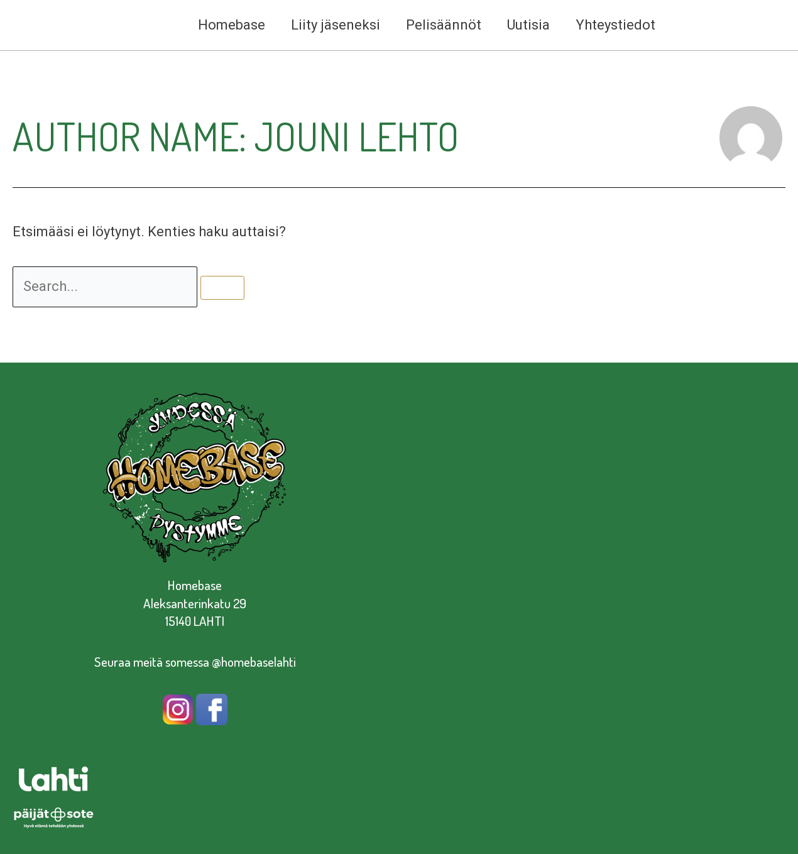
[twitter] (764, 26)
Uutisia (525, 25)
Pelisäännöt (438, 25)
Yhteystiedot (614, 25)
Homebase (222, 25)
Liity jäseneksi (328, 25)
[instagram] (716, 26)
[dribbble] (740, 26)
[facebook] (692, 26)
